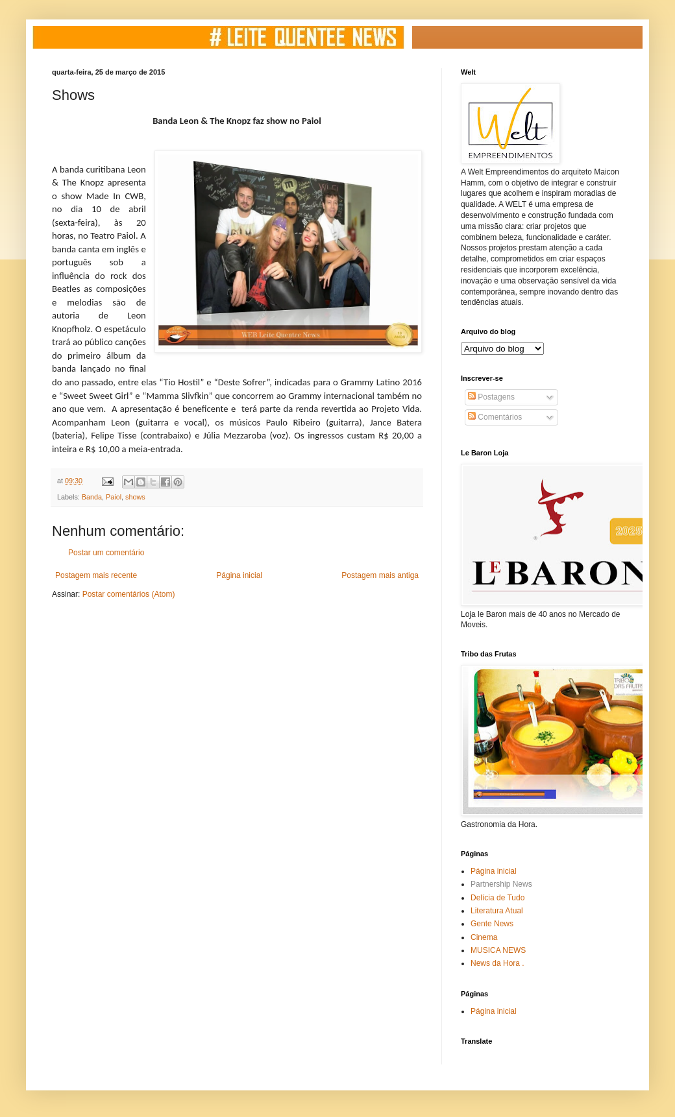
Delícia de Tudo (497, 897)
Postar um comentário (106, 552)
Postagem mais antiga (380, 575)
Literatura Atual (497, 910)
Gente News (492, 923)
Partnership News (501, 884)
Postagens (491, 397)
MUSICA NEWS (498, 950)
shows (135, 497)
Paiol (113, 497)
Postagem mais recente (96, 575)
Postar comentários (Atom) (128, 594)
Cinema (484, 937)
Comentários (495, 417)
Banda (92, 497)
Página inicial (239, 575)
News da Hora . (497, 963)
